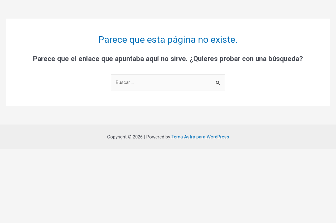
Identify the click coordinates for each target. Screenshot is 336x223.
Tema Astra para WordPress (200, 137)
